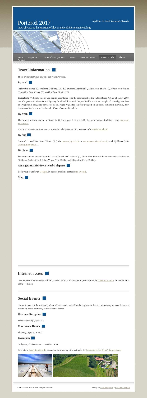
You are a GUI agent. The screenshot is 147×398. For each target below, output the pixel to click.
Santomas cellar (93, 350)
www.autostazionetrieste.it (95, 141)
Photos (122, 57)
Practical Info (107, 57)
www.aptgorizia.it (70, 141)
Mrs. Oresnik (80, 171)
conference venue (106, 280)
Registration (33, 57)
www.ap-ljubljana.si (27, 144)
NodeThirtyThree (106, 388)
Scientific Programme (54, 57)
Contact (21, 60)
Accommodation (88, 57)
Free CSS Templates (122, 388)
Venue (72, 57)
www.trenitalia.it (99, 129)
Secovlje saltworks (37, 350)
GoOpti (43, 171)
